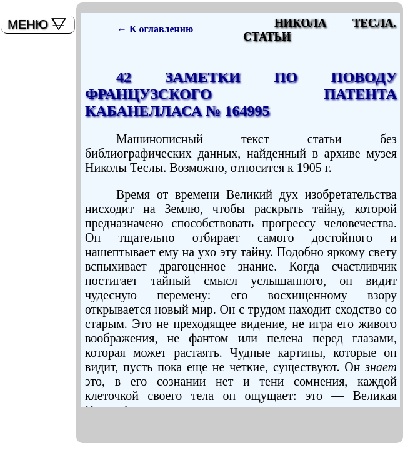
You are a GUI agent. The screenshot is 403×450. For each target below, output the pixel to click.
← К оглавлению (155, 29)
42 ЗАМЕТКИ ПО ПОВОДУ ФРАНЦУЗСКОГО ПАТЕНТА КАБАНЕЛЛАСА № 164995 (241, 94)
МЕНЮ (27, 24)
